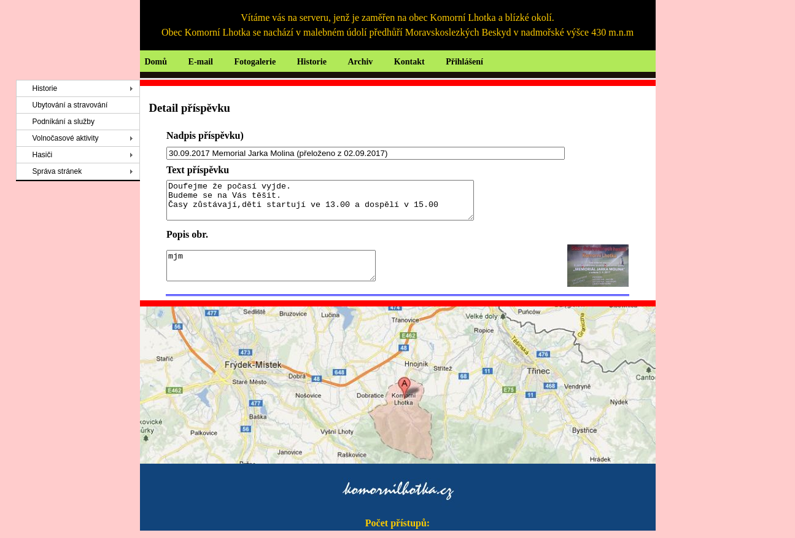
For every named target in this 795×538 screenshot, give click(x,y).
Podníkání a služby (64, 121)
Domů (156, 61)
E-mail (200, 61)
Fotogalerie (255, 61)
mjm (283, 273)
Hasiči (43, 154)
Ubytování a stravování (70, 105)
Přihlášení (464, 61)
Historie (312, 61)
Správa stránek (57, 171)
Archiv (360, 61)
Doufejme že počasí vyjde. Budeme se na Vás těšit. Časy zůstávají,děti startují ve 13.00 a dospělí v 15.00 (338, 204)
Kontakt (409, 61)
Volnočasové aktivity (66, 138)
